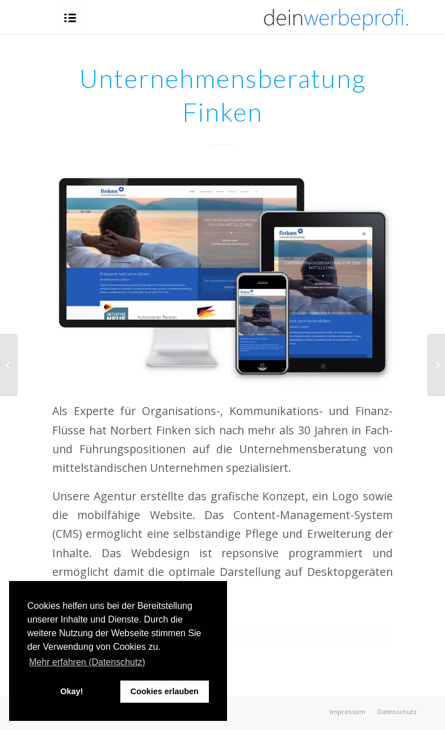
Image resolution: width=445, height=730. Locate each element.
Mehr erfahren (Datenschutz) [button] (87, 662)
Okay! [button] (71, 691)
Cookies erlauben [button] (165, 691)
